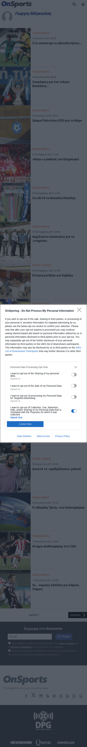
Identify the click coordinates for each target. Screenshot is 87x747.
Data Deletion (24, 436)
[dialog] (43, 373)
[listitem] (43, 367)
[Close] (80, 311)
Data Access (43, 436)
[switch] (74, 374)
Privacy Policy (62, 436)
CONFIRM (25, 424)
